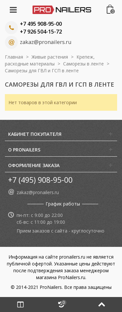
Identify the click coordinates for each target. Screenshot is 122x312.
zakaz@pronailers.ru (45, 42)
